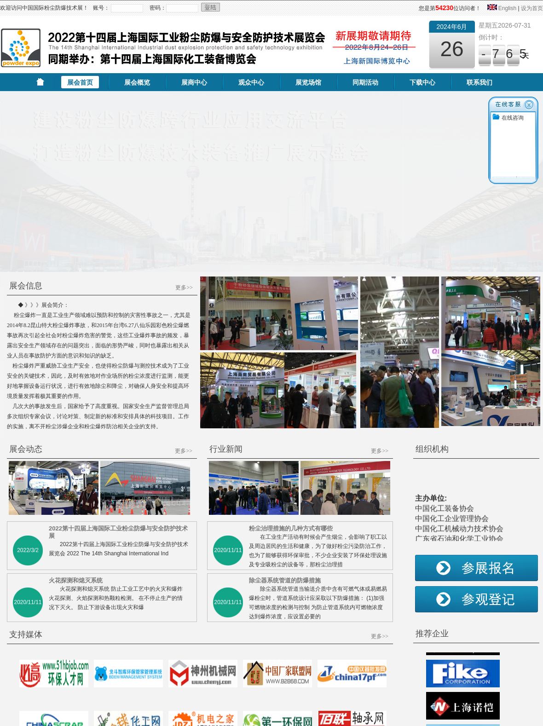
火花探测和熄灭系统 (76, 522)
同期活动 (365, 82)
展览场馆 (308, 82)
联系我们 (479, 82)
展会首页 (80, 82)
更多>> (184, 229)
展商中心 (194, 82)
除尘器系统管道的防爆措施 (285, 522)
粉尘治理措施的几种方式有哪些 (291, 470)
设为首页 (532, 8)
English (507, 8)
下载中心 (422, 82)
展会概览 (137, 82)
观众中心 (251, 82)
